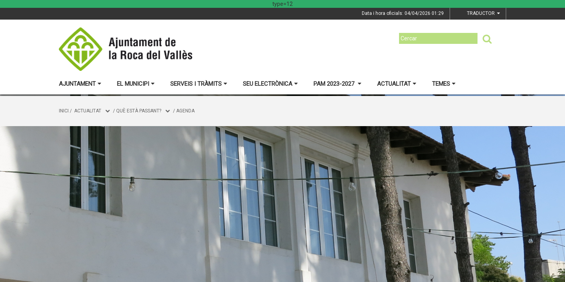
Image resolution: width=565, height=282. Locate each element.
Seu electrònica (270, 83)
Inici (64, 111)
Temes (444, 83)
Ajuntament (80, 83)
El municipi (136, 83)
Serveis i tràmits (198, 83)
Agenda (185, 111)
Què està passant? (138, 111)
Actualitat (396, 83)
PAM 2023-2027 (337, 83)
